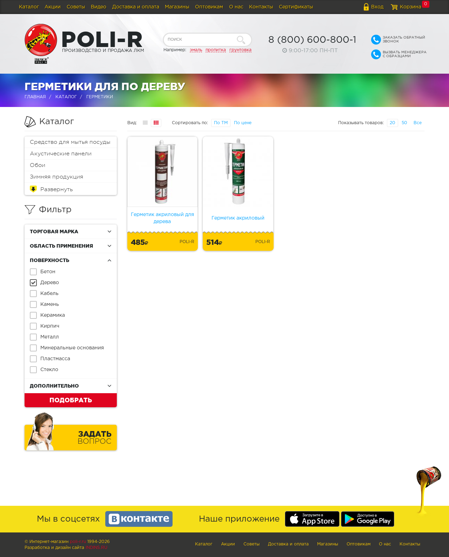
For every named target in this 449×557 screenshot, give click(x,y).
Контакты (261, 7)
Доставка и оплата (135, 7)
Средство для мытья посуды (70, 142)
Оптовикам (209, 7)
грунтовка (240, 50)
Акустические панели (61, 153)
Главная (35, 97)
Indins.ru (96, 548)
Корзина (410, 7)
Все (418, 123)
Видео (98, 7)
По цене (243, 123)
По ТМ (221, 123)
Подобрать (70, 399)
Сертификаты (296, 7)
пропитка (216, 50)
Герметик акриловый (238, 218)
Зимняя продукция (56, 177)
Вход (377, 7)
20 (392, 123)
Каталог (29, 7)
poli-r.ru (78, 542)
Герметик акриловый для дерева (162, 218)
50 (404, 123)
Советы (76, 7)
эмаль (196, 50)
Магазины (177, 7)
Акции (53, 7)
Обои (37, 165)
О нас (236, 7)
